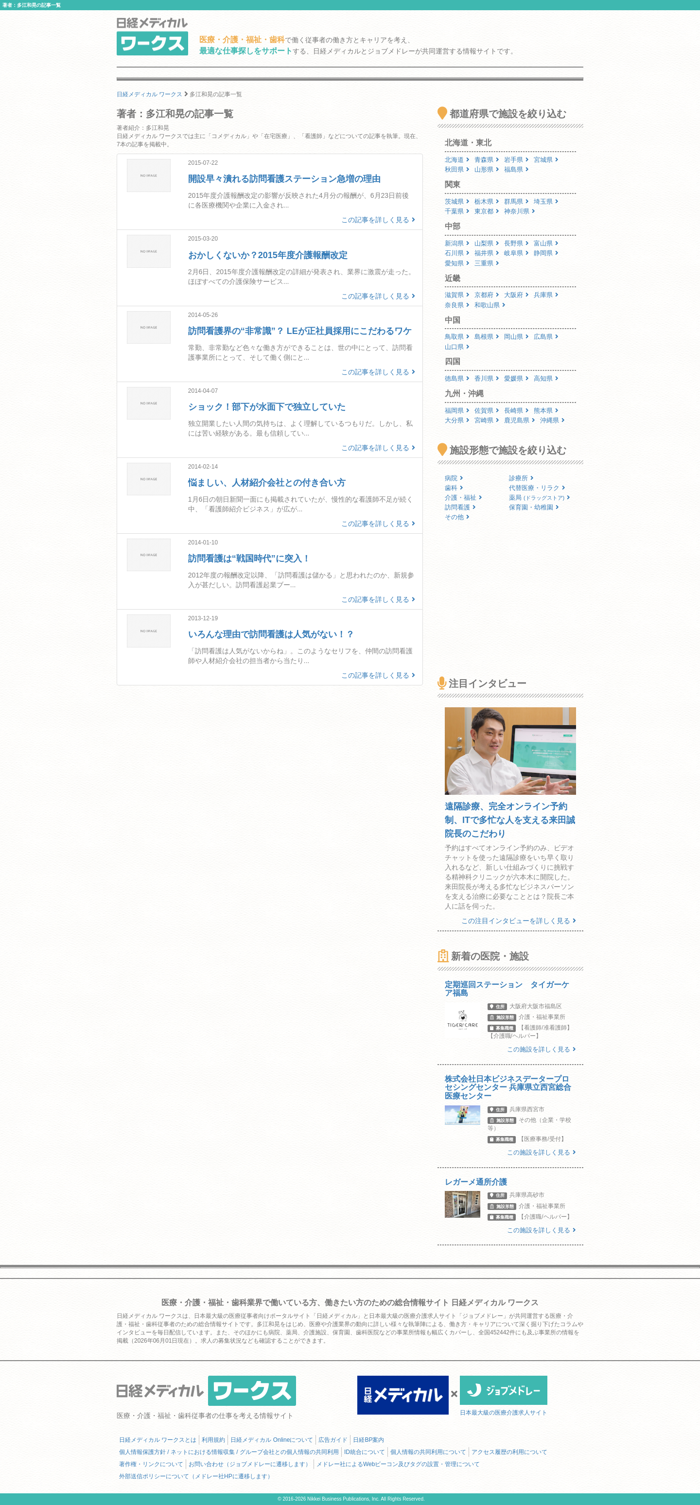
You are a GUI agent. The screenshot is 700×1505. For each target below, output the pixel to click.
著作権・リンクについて (151, 1464)
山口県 (457, 346)
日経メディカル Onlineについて (271, 1439)
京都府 (486, 294)
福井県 (486, 253)
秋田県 (457, 169)
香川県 (486, 378)
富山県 (546, 243)
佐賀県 (486, 410)
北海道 (457, 159)
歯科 (454, 487)
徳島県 (457, 378)
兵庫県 (546, 294)
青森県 (486, 159)
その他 (457, 517)
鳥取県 (457, 336)
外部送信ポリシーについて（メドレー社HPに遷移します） (196, 1476)
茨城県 (457, 201)
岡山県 (516, 336)
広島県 (546, 336)
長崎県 (516, 410)
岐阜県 (516, 253)
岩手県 (516, 159)
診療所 (521, 478)
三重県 (486, 263)
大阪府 (516, 294)
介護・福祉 (463, 497)
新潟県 (457, 243)
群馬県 (516, 201)
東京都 (486, 211)
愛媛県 (516, 378)
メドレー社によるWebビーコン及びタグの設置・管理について (398, 1464)
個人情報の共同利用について (428, 1452)
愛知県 (457, 263)
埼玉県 (546, 201)
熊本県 (546, 410)
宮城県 (546, 159)
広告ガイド (333, 1439)
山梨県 (486, 243)
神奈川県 (519, 211)
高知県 (546, 378)
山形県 (486, 169)
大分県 (457, 420)
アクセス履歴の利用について (509, 1452)
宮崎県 (486, 420)
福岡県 (457, 410)
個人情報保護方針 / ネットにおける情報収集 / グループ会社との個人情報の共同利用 (229, 1452)
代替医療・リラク (537, 487)
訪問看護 (460, 507)
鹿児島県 (519, 420)
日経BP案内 (368, 1439)
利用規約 (213, 1439)
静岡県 (546, 253)
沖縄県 (552, 420)
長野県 (516, 243)
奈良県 (457, 305)
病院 (454, 478)
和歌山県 (490, 305)
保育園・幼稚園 (534, 507)
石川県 (457, 253)
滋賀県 (457, 294)
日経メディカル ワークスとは (157, 1439)
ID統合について (364, 1452)
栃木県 (486, 201)
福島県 (516, 169)
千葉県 (457, 211)
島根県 (486, 336)
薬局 (539, 497)
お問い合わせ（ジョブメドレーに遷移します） (250, 1464)
